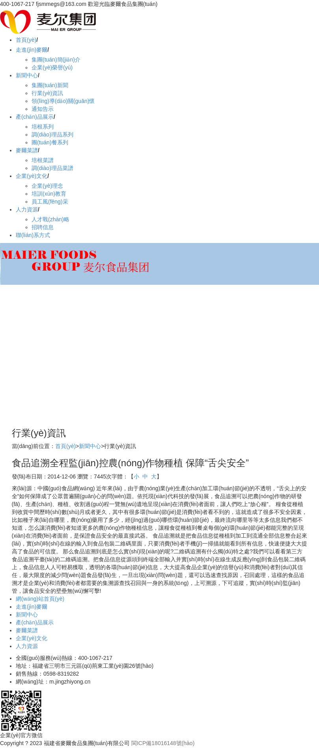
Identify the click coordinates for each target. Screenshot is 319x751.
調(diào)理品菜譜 (52, 168)
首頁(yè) (26, 40)
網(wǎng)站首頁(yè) (40, 599)
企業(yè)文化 (31, 176)
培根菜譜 (43, 160)
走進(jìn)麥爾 (31, 50)
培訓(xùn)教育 (49, 194)
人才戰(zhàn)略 (50, 219)
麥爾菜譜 (27, 150)
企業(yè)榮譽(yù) (52, 67)
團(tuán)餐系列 (50, 142)
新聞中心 (27, 75)
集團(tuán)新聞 (50, 85)
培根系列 (43, 126)
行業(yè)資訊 (47, 93)
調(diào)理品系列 (52, 134)
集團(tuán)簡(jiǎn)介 (56, 59)
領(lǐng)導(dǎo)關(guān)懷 (63, 101)
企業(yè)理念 (47, 186)
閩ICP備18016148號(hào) (162, 743)
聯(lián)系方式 (33, 235)
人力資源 (27, 209)
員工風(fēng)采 (50, 201)
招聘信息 (43, 227)
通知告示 (43, 109)
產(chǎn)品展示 (35, 117)
